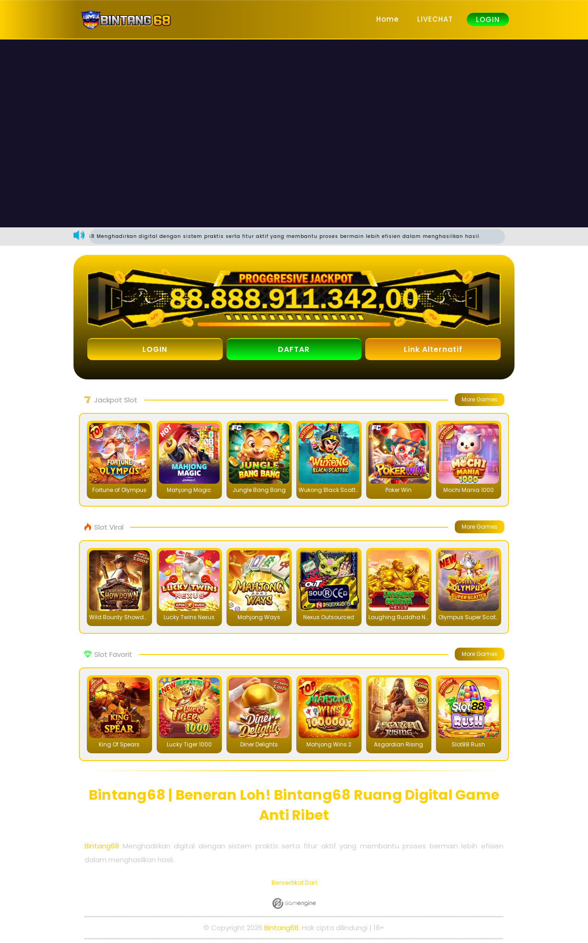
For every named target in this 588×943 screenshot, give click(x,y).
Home (387, 19)
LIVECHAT (435, 19)
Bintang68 (102, 846)
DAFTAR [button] (294, 349)
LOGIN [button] (154, 349)
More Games (480, 400)
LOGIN (488, 19)
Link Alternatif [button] (433, 349)
